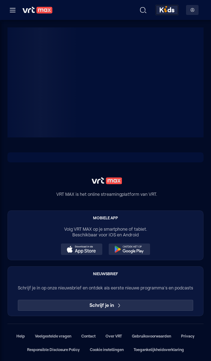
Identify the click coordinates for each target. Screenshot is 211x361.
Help (20, 336)
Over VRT (114, 336)
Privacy (188, 336)
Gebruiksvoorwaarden (151, 336)
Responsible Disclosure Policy (53, 349)
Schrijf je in (105, 305)
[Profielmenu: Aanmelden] (192, 10)
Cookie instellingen (107, 349)
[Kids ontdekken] (167, 10)
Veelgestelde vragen (53, 336)
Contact (88, 336)
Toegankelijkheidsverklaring (159, 349)
